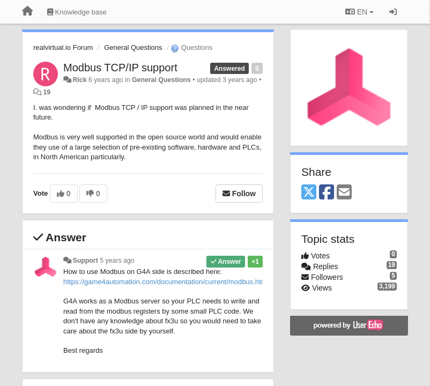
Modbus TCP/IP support (120, 67)
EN (359, 12)
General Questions (133, 47)
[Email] (344, 192)
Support (85, 260)
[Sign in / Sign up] (393, 12)
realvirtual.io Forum (63, 47)
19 (46, 92)
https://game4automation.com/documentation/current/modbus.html (165, 282)
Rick (79, 80)
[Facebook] (326, 192)
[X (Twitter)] (308, 192)
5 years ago (117, 260)
